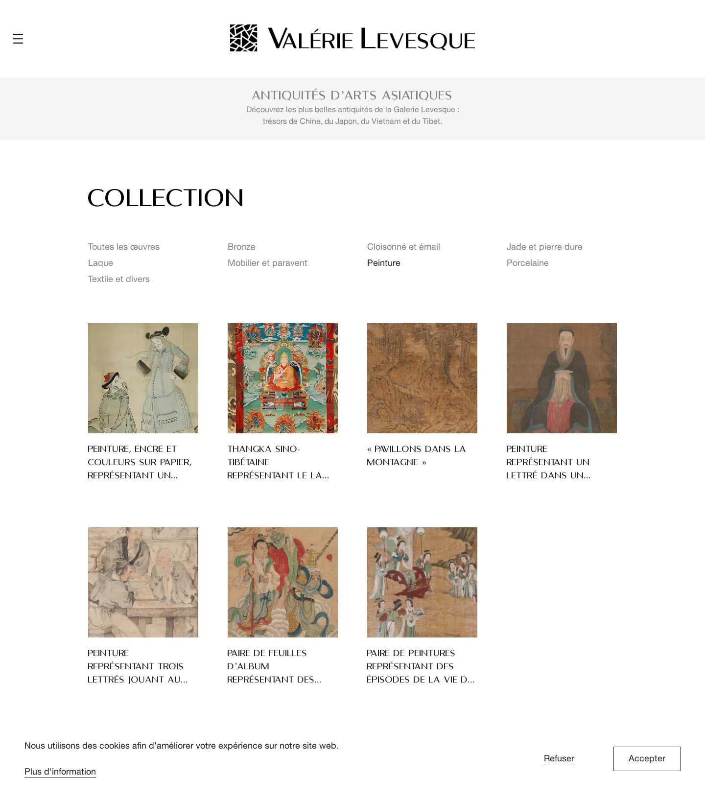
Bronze (242, 247)
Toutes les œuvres (124, 247)
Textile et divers (119, 279)
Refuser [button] (559, 758)
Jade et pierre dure (545, 247)
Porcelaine (528, 263)
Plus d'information (60, 772)
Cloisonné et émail (403, 247)
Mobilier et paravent (267, 263)
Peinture (383, 263)
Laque (100, 263)
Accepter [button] (647, 758)
